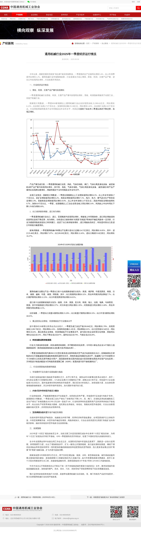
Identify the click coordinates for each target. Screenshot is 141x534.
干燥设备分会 (89, 19)
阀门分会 (31, 19)
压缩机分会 (21, 19)
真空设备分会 (66, 19)
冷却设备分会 (100, 19)
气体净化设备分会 (112, 19)
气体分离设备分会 (42, 19)
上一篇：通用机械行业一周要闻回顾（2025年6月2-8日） (35, 497)
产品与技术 (80, 15)
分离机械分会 (55, 19)
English (127, 15)
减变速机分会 (77, 19)
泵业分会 (4, 19)
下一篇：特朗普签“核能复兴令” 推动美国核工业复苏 (106, 497)
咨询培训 (64, 15)
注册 (138, 2)
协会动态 (49, 15)
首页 (6, 15)
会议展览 (34, 15)
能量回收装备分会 (127, 19)
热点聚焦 (105, 43)
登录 (133, 2)
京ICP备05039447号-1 (96, 525)
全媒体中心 (97, 15)
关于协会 (113, 15)
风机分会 (13, 19)
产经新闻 (19, 15)
